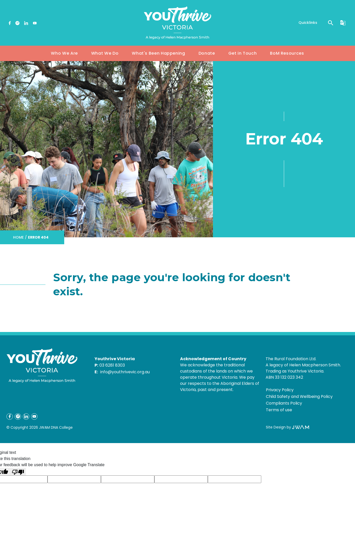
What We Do (104, 53)
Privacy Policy (280, 390)
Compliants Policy (284, 403)
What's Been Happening (158, 53)
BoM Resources (287, 53)
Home (18, 237)
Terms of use (279, 410)
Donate (207, 53)
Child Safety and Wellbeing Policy (299, 396)
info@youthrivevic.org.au (125, 372)
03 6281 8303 (112, 365)
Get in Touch (242, 53)
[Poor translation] (18, 471)
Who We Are (64, 53)
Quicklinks (307, 22)
